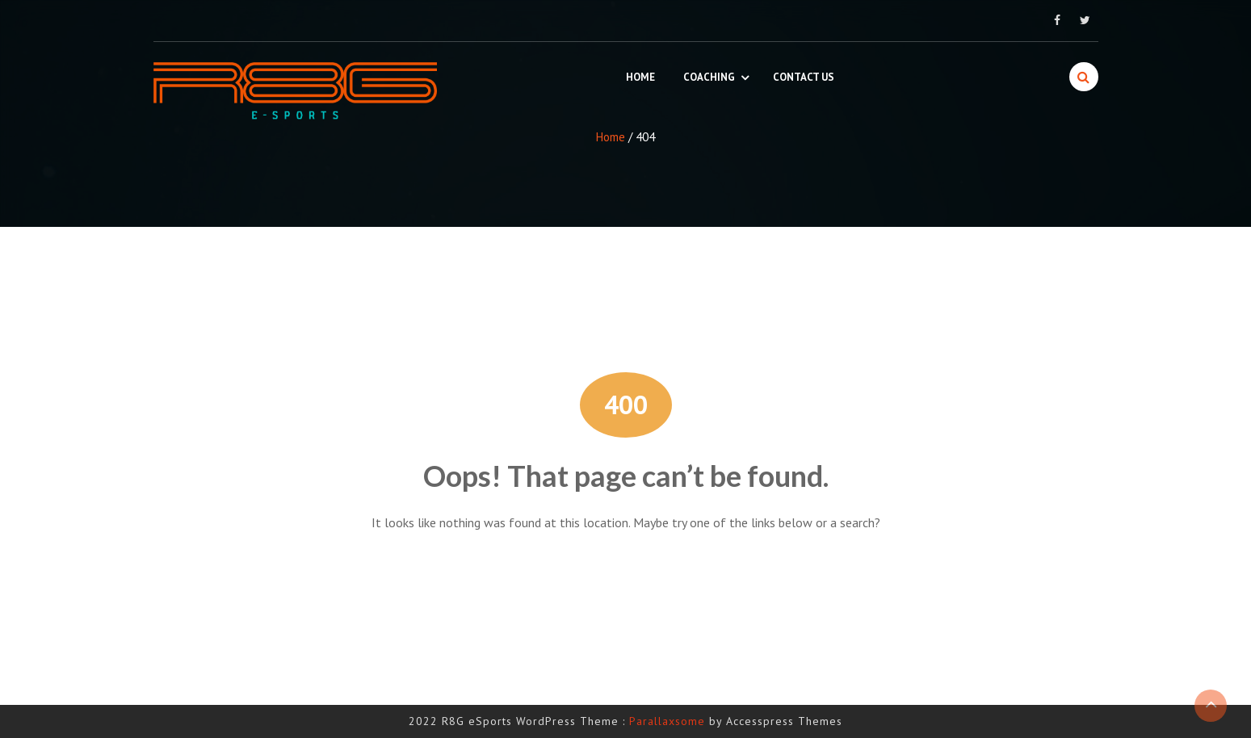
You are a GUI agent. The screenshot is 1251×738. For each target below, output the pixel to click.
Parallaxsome (667, 721)
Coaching (709, 77)
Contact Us (803, 77)
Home (640, 77)
